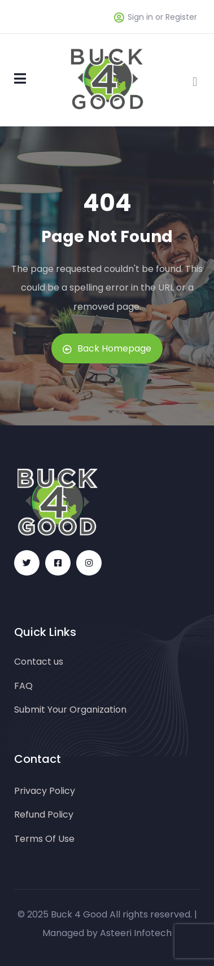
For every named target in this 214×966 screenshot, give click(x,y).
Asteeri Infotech (136, 933)
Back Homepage (107, 348)
